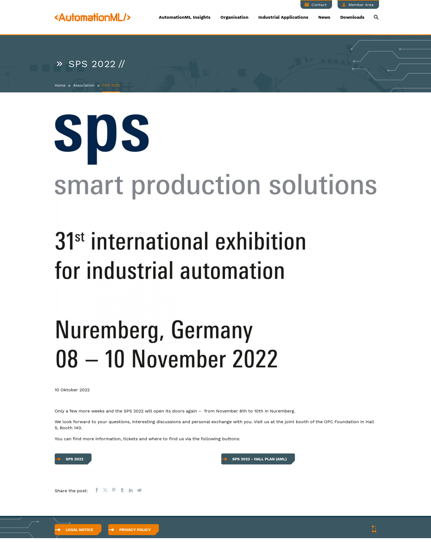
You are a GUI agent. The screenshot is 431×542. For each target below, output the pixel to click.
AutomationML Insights (185, 17)
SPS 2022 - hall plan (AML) (259, 459)
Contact (319, 4)
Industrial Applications (283, 17)
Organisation (234, 17)
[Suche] (375, 17)
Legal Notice (79, 529)
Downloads (352, 17)
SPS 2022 (74, 459)
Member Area (361, 4)
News (324, 17)
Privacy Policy (135, 529)
